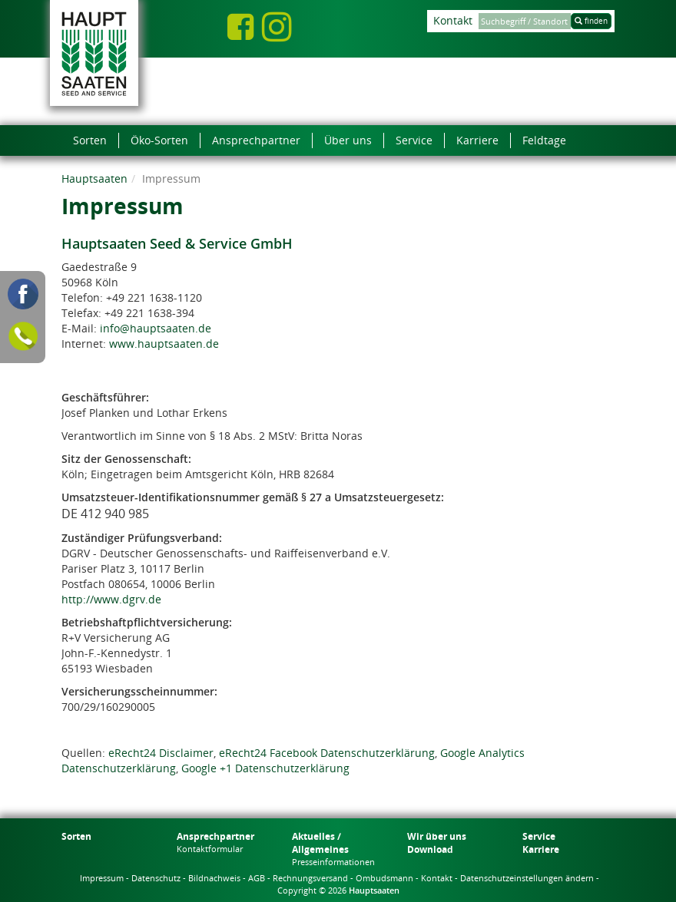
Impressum (102, 878)
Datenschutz (156, 878)
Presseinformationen (333, 861)
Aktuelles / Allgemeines (320, 843)
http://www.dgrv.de (111, 599)
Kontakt (452, 20)
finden (591, 20)
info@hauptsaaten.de (155, 328)
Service (538, 836)
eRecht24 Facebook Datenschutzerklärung (327, 752)
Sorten (76, 836)
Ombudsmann (384, 878)
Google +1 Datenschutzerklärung (265, 768)
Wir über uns (436, 836)
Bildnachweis (214, 878)
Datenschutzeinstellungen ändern (527, 878)
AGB (256, 878)
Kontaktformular (210, 848)
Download (430, 849)
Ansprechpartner (215, 836)
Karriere (540, 849)
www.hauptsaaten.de (164, 343)
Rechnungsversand (310, 878)
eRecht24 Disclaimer (161, 752)
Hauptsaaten (94, 178)
